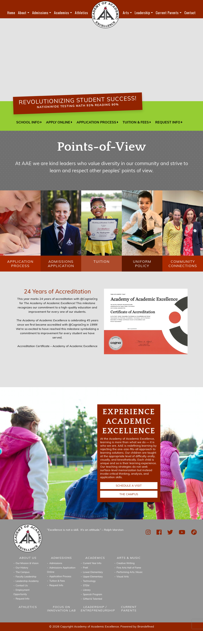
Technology (89, 581)
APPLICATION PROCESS (96, 122)
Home (11, 12)
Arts (126, 12)
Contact (190, 12)
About (22, 12)
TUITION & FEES (136, 122)
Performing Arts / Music (129, 572)
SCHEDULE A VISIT (129, 485)
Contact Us (22, 586)
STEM (86, 586)
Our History (22, 568)
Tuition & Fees (57, 581)
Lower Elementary (93, 572)
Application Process (60, 576)
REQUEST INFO (167, 122)
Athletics (81, 12)
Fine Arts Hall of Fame (129, 568)
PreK (85, 568)
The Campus (22, 572)
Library (87, 590)
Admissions (40, 12)
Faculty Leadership (26, 577)
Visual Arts (123, 577)
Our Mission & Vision (27, 563)
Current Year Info (92, 563)
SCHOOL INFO (28, 122)
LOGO (105, 14)
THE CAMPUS (128, 494)
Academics (61, 12)
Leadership (142, 12)
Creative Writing (126, 563)
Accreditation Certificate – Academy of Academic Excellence (57, 346)
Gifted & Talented (92, 599)
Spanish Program (92, 594)
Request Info (22, 599)
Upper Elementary (93, 577)
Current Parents (167, 12)
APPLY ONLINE (58, 122)
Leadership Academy (27, 581)
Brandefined (145, 626)
